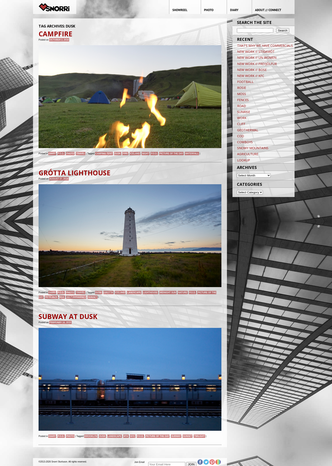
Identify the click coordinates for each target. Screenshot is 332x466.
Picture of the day (171, 153)
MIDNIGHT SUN (168, 292)
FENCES (243, 100)
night (145, 153)
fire (125, 153)
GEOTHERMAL (247, 130)
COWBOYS (245, 142)
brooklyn (91, 436)
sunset (92, 297)
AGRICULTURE (247, 154)
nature (182, 292)
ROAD (241, 106)
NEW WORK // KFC (250, 76)
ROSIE (241, 88)
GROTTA (108, 292)
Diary (52, 153)
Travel (80, 153)
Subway (176, 436)
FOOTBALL (245, 82)
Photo (70, 153)
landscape (134, 292)
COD (240, 136)
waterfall (192, 153)
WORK (241, 118)
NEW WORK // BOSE (252, 70)
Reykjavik (51, 297)
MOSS (241, 94)
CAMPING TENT (104, 153)
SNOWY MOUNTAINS (252, 148)
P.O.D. (61, 153)
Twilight (199, 436)
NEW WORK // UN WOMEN (256, 57)
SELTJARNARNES (76, 297)
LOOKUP (243, 160)
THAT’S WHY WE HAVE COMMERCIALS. (265, 45)
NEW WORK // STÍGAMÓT (256, 51)
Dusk (118, 153)
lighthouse (150, 292)
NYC (132, 436)
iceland (135, 153)
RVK (62, 297)
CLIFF (241, 124)
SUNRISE (243, 112)
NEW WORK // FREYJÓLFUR (257, 64)
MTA (126, 436)
